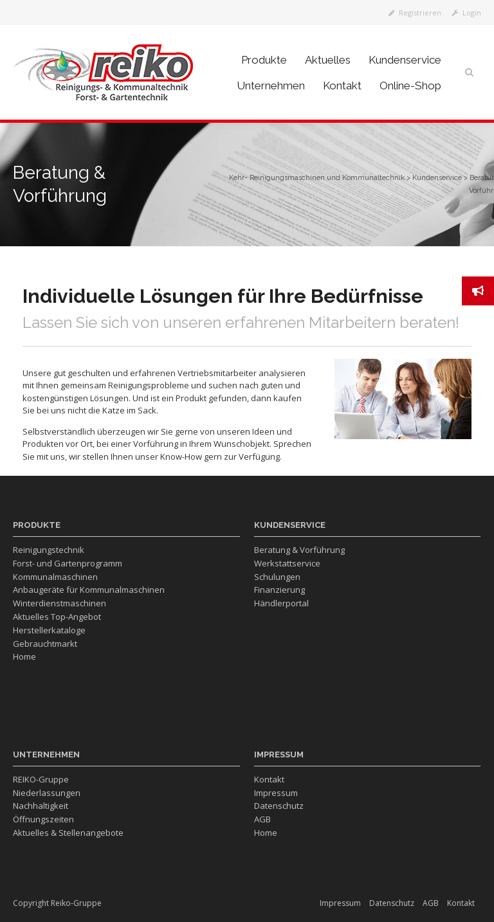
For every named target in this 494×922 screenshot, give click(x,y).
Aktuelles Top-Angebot (57, 616)
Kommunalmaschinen (55, 577)
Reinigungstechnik (48, 550)
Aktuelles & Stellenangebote (68, 832)
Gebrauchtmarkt (45, 643)
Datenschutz (279, 805)
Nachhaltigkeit (40, 805)
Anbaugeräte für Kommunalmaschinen (89, 589)
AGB (262, 819)
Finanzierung (279, 589)
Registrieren (415, 12)
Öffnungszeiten (43, 819)
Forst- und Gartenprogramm (67, 563)
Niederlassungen (46, 793)
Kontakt (269, 779)
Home (24, 656)
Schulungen (277, 577)
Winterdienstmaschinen (59, 603)
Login (466, 12)
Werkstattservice (287, 563)
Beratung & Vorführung (299, 550)
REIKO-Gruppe (41, 779)
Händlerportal (281, 603)
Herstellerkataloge (49, 630)
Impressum (276, 793)
